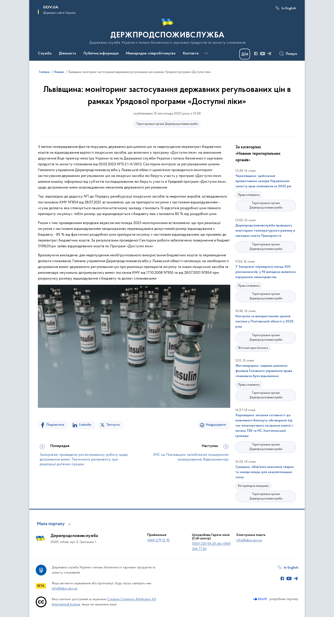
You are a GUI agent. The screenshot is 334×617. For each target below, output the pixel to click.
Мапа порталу (51, 524)
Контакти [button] (191, 54)
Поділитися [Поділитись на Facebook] (55, 425)
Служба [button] (44, 54)
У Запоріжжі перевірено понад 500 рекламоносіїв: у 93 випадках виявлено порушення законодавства (265, 272)
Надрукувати (216, 425)
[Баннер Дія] (244, 54)
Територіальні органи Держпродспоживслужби (167, 124)
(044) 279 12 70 (158, 540)
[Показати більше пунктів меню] (206, 53)
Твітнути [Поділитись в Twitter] (113, 425)
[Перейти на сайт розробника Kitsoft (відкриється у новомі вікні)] (261, 599)
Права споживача (249, 195)
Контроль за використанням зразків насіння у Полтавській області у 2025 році (264, 321)
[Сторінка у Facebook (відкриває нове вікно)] (255, 53)
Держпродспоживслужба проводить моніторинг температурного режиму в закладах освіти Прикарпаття (265, 231)
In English (289, 8)
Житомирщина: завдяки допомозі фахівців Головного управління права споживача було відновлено (263, 371)
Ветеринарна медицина (253, 486)
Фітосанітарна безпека (253, 348)
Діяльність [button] (67, 54)
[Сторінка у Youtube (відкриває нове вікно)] (262, 53)
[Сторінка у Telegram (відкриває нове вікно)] (269, 53)
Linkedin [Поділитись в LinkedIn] (85, 425)
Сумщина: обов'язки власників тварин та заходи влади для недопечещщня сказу (264, 472)
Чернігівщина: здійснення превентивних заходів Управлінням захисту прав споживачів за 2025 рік (263, 181)
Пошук (291, 54)
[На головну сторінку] (167, 30)
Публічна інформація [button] (101, 54)
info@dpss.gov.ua (249, 540)
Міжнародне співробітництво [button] (151, 54)
